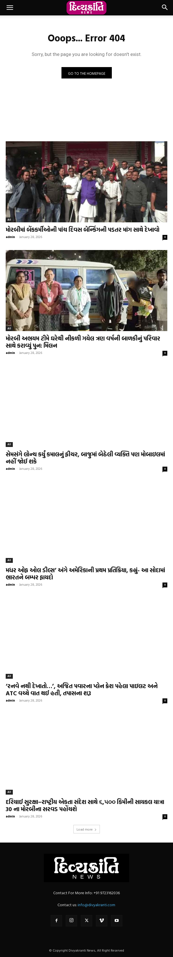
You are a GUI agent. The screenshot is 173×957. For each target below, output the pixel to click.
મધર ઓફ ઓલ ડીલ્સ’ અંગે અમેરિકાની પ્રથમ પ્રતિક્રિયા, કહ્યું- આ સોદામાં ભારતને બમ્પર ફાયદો (85, 573)
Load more (87, 829)
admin (10, 237)
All (9, 219)
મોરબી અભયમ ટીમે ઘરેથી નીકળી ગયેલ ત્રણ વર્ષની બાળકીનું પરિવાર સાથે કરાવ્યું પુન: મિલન (83, 342)
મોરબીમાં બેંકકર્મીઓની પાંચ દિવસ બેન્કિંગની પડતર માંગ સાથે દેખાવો (82, 229)
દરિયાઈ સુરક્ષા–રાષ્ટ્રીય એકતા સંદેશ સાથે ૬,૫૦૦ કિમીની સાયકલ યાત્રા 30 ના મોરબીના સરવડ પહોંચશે (85, 805)
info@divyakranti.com (96, 905)
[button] (10, 7)
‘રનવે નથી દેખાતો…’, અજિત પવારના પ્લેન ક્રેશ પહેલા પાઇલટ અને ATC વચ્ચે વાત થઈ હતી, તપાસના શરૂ (82, 689)
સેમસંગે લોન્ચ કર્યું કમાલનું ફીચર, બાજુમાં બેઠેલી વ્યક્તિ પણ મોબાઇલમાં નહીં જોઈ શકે (85, 458)
